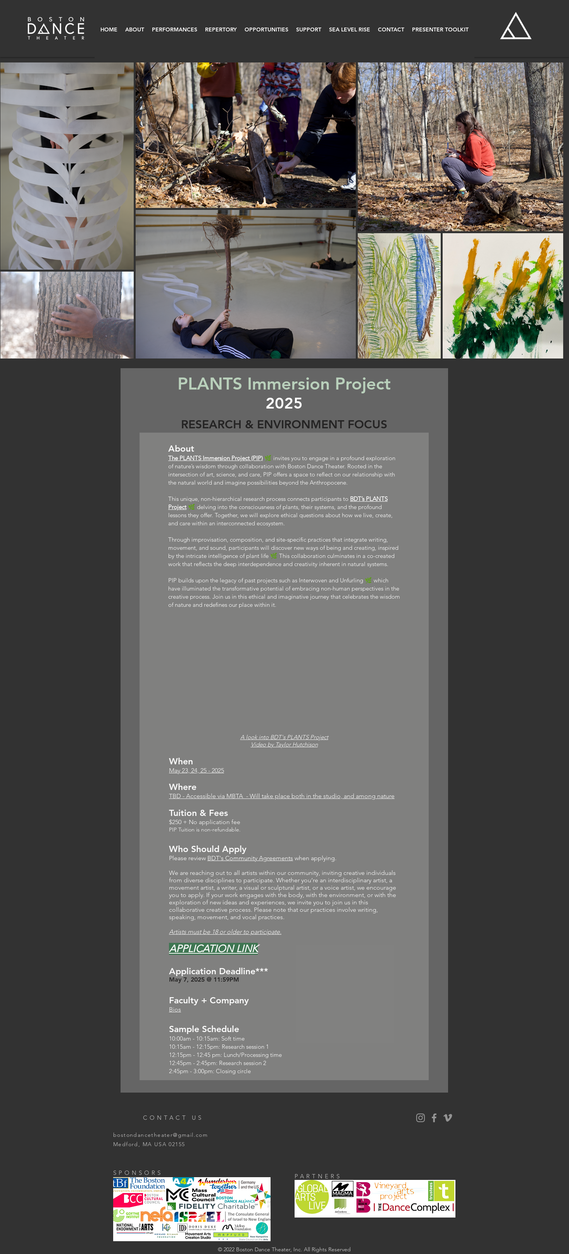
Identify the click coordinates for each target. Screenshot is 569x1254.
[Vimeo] (447, 1118)
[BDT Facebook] (434, 1118)
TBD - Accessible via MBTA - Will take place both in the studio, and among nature (282, 796)
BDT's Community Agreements (250, 858)
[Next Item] (548, 210)
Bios (175, 1009)
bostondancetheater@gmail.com (160, 1134)
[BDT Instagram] (420, 1118)
